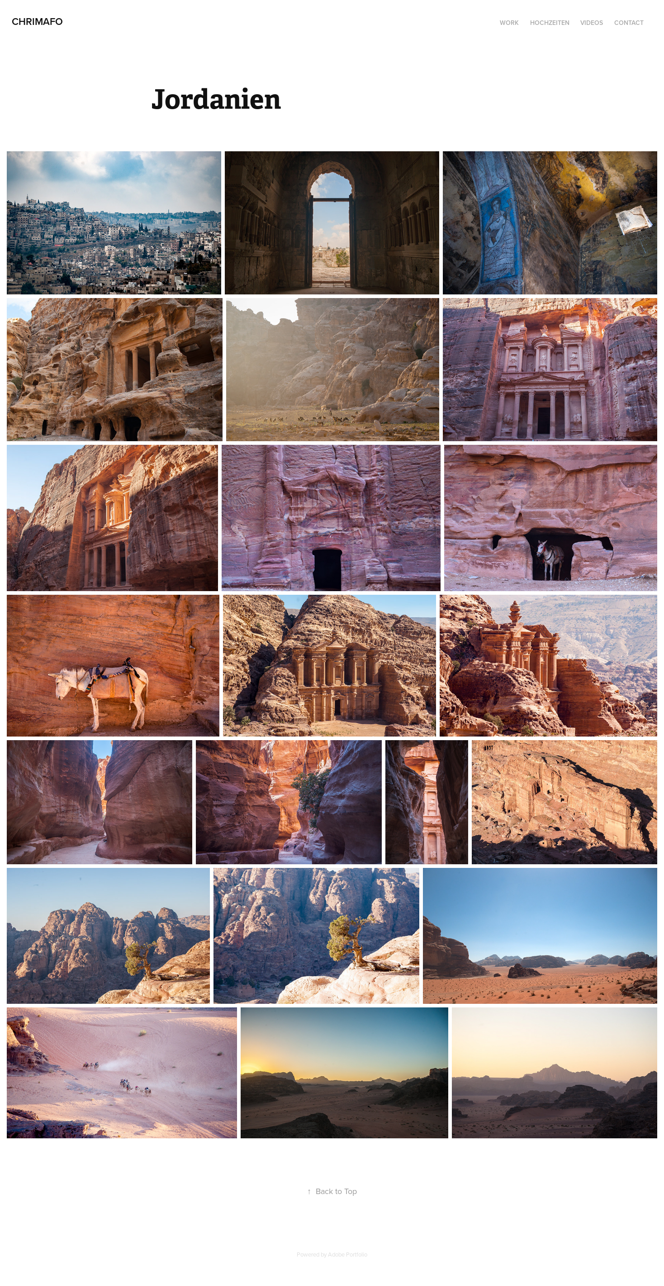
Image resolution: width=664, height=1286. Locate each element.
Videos (591, 22)
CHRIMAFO (37, 21)
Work (509, 22)
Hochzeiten (549, 22)
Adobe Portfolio (347, 1254)
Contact (629, 22)
